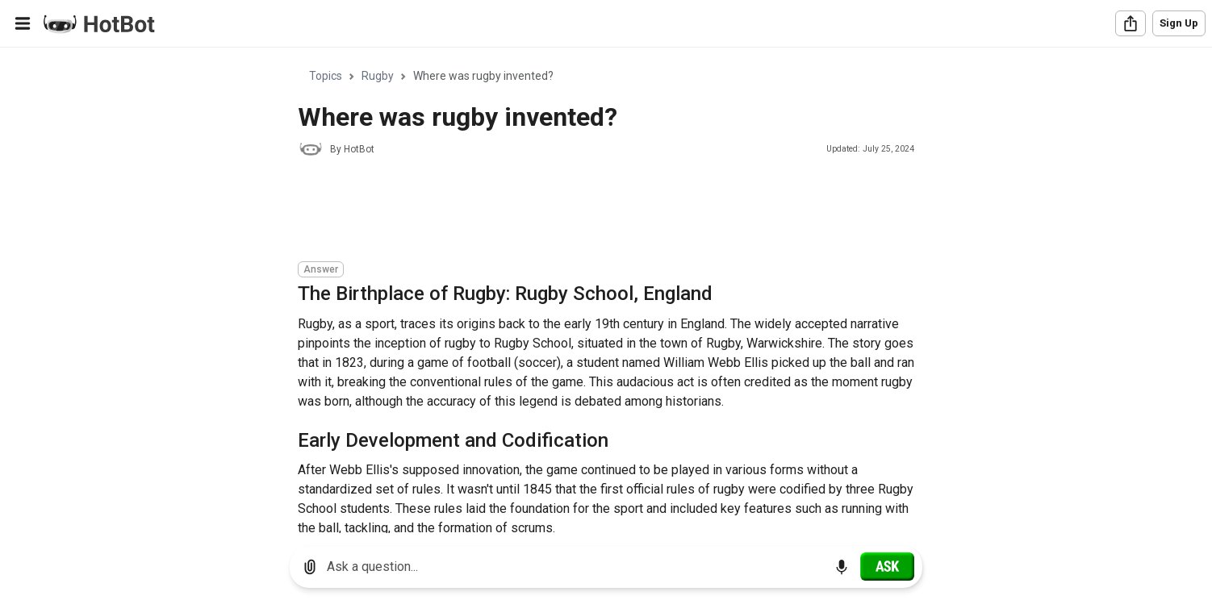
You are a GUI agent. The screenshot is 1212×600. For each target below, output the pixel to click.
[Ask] (887, 566)
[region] (606, 290)
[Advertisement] (591, 211)
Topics (325, 75)
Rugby (378, 75)
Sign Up (1179, 23)
